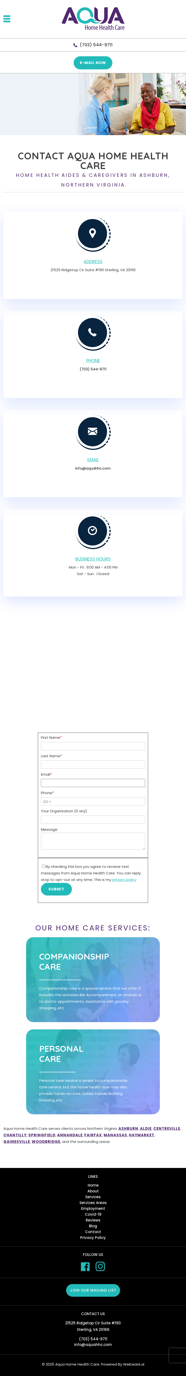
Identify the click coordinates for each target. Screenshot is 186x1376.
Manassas (115, 1135)
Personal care (61, 1053)
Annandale (70, 1135)
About (93, 1191)
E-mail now (93, 62)
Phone (47, 792)
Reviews (93, 1220)
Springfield (41, 1135)
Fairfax (93, 1135)
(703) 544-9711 (96, 45)
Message (49, 829)
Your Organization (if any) (64, 811)
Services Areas (93, 1202)
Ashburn (128, 1128)
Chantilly (15, 1135)
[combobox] (46, 801)
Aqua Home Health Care (77, 1364)
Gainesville (16, 1141)
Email (46, 774)
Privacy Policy (93, 1237)
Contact (93, 1231)
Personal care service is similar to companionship (83, 1090)
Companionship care (74, 961)
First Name (51, 737)
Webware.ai (133, 1364)
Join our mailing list (93, 1290)
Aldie (146, 1128)
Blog (93, 1226)
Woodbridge (46, 1141)
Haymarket (141, 1135)
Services (93, 1196)
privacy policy (124, 879)
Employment (93, 1208)
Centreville (166, 1128)
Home (93, 1185)
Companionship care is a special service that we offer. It (90, 998)
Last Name (51, 755)
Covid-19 (93, 1214)
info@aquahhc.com (93, 468)
